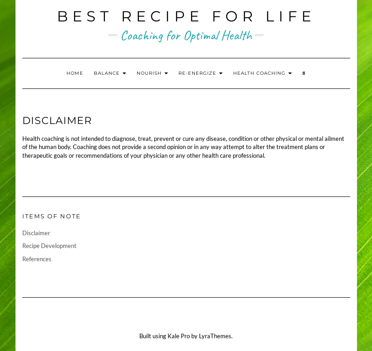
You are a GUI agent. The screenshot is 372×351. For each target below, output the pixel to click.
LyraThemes (215, 336)
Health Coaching (262, 73)
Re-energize (200, 73)
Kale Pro (179, 336)
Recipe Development (49, 245)
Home (74, 73)
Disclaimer (36, 233)
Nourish (152, 73)
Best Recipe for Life (186, 16)
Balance (110, 73)
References (36, 259)
